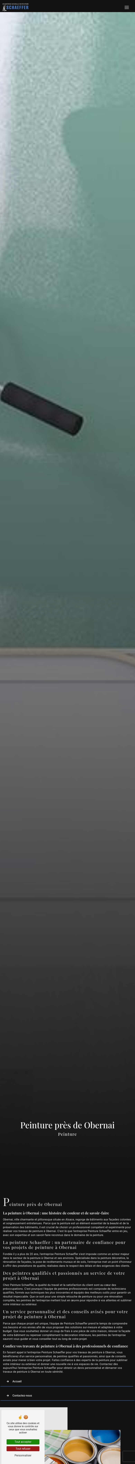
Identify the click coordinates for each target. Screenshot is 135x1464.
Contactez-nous (18, 1385)
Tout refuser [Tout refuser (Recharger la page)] (23, 1448)
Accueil (13, 1371)
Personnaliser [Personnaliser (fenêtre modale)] (23, 1455)
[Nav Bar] (127, 7)
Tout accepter (23, 1441)
